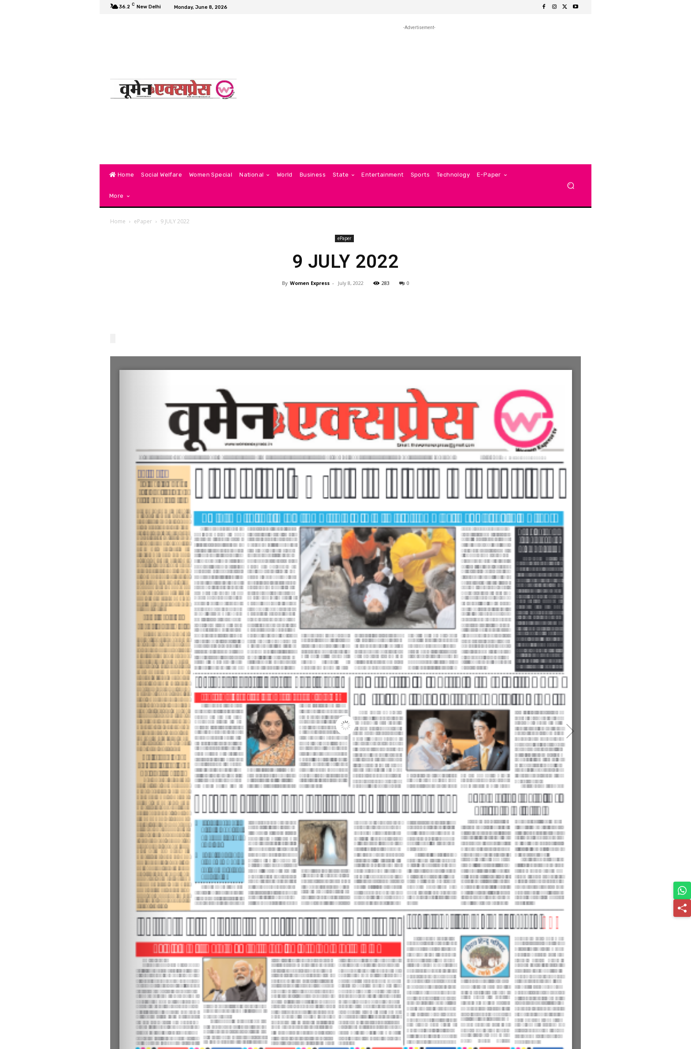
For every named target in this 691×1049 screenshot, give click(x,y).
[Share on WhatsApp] (682, 890)
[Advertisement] (419, 93)
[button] (570, 185)
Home (118, 221)
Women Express (310, 283)
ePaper (143, 221)
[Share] (682, 908)
